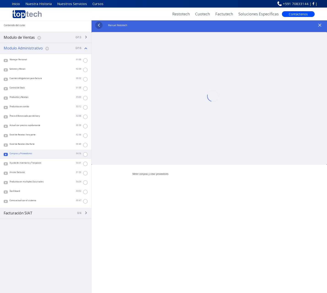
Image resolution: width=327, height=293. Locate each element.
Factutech (224, 13)
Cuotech (202, 13)
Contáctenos (298, 14)
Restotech (181, 13)
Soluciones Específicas (258, 13)
